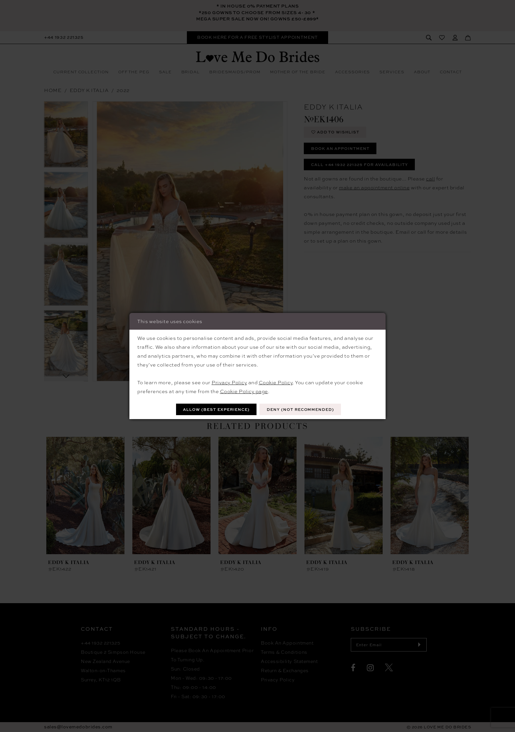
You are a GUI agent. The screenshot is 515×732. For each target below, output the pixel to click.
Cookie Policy (276, 382)
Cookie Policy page (244, 391)
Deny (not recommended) (301, 409)
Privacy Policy (229, 382)
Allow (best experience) (215, 409)
